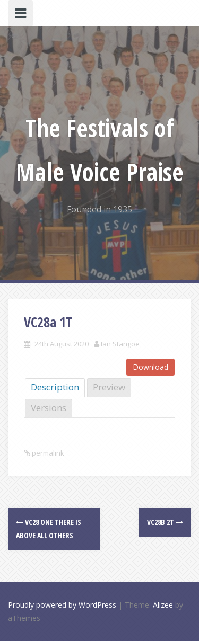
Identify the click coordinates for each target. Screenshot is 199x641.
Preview (109, 387)
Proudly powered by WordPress (62, 605)
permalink (47, 453)
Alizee (163, 605)
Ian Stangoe (120, 344)
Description (55, 387)
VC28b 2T (165, 522)
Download (150, 367)
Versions (48, 408)
